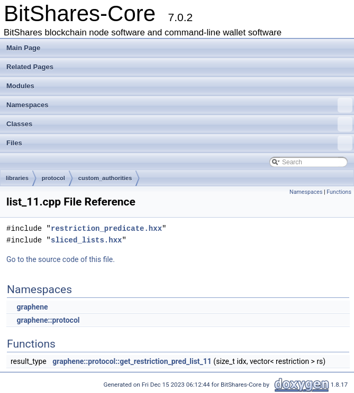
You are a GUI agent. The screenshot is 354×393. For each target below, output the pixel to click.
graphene (32, 307)
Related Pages (29, 67)
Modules (20, 86)
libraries (17, 178)
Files (179, 143)
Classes (179, 124)
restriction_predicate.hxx (106, 228)
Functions (338, 192)
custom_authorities (105, 178)
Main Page (23, 48)
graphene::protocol (47, 320)
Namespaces (179, 105)
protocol (53, 178)
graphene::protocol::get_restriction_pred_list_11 (132, 361)
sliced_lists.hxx (86, 240)
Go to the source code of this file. (60, 259)
